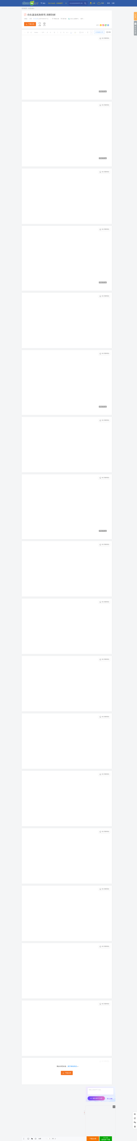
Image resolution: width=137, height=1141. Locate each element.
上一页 (46, 1138)
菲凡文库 (35, 18)
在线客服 (135, 1126)
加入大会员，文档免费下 (55, 3)
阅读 (25, 18)
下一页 (55, 1138)
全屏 (40, 1138)
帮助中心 (135, 1114)
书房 (100, 3)
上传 (92, 3)
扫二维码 (135, 1118)
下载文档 (30, 24)
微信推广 (135, 1122)
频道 (43, 3)
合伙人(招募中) (73, 18)
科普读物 (31, 8)
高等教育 (24, 8)
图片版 (63, 18)
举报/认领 (55, 18)
